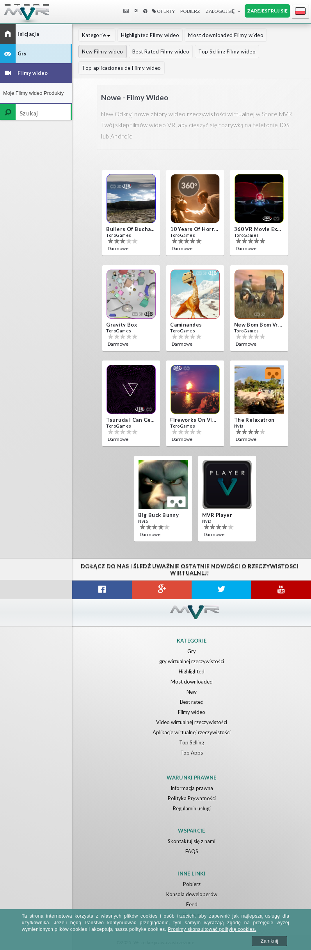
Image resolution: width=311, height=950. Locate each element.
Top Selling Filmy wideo (227, 51)
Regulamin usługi (192, 808)
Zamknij (269, 941)
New (192, 692)
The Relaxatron (254, 420)
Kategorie (97, 35)
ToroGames (118, 235)
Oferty (163, 11)
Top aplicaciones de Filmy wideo (121, 68)
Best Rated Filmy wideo (161, 51)
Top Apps (191, 752)
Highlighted (191, 671)
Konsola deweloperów (191, 894)
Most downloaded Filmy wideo (225, 35)
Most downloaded (192, 681)
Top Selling (191, 742)
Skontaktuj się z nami (191, 841)
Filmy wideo (191, 712)
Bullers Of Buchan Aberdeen (130, 229)
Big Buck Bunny (158, 515)
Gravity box (121, 324)
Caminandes (186, 324)
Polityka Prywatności (192, 798)
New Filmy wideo (102, 51)
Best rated (192, 702)
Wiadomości (126, 11)
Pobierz (190, 11)
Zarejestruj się (267, 11)
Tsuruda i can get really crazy (130, 420)
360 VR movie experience (258, 229)
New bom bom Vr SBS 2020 (258, 324)
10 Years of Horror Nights (194, 229)
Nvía (239, 425)
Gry (191, 651)
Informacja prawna (192, 788)
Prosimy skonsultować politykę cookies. (212, 929)
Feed (191, 904)
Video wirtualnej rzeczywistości (191, 722)
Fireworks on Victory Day (194, 420)
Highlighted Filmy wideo (150, 35)
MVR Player (217, 515)
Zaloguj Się (220, 11)
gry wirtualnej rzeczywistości (191, 661)
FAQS (191, 851)
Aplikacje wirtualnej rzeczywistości (192, 732)
